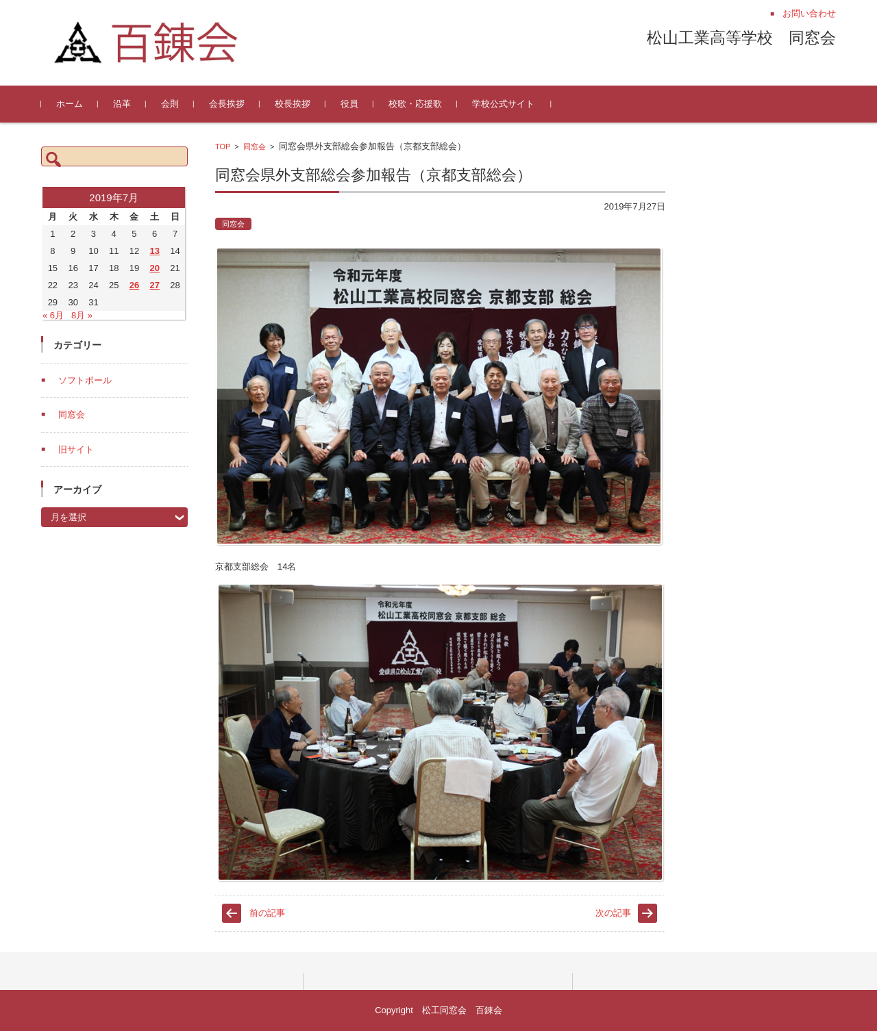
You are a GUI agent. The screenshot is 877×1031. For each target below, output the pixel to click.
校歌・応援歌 (415, 104)
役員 (349, 104)
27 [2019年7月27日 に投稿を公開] (154, 285)
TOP (222, 146)
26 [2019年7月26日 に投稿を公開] (134, 285)
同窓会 (254, 146)
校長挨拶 (292, 104)
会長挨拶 (227, 104)
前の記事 (267, 913)
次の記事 (613, 913)
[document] (440, 719)
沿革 (122, 104)
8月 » (81, 315)
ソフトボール (85, 380)
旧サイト (76, 449)
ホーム (69, 104)
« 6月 (53, 315)
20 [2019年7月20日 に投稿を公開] (154, 268)
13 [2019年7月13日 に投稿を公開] (154, 251)
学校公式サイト (503, 104)
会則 (170, 104)
